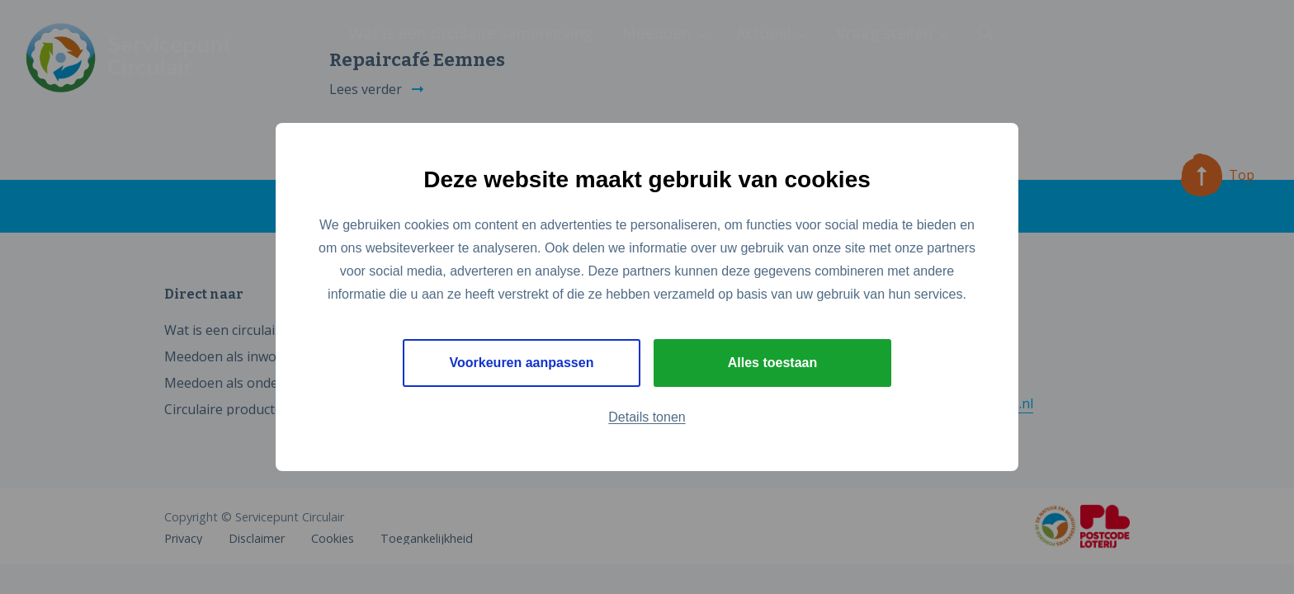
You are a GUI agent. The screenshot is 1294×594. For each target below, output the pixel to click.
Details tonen (646, 417)
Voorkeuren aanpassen (522, 363)
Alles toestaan (772, 363)
